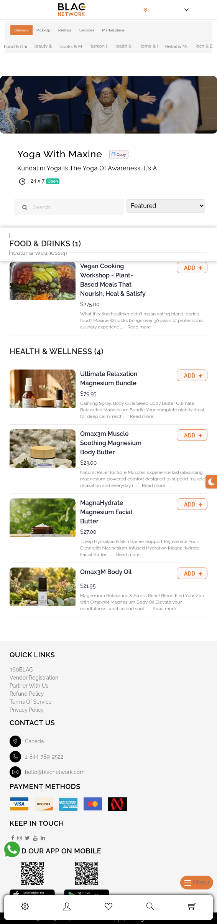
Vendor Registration (34, 678)
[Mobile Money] (117, 804)
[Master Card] (92, 804)
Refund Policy (27, 694)
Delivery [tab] (21, 30)
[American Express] (68, 804)
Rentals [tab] (65, 30)
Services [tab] (87, 30)
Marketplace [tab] (113, 30)
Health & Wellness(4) (38, 252)
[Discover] (43, 804)
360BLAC (21, 670)
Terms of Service (31, 702)
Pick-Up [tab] (43, 30)
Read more (139, 327)
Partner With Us (29, 686)
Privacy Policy (27, 710)
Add (190, 268)
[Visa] (19, 804)
